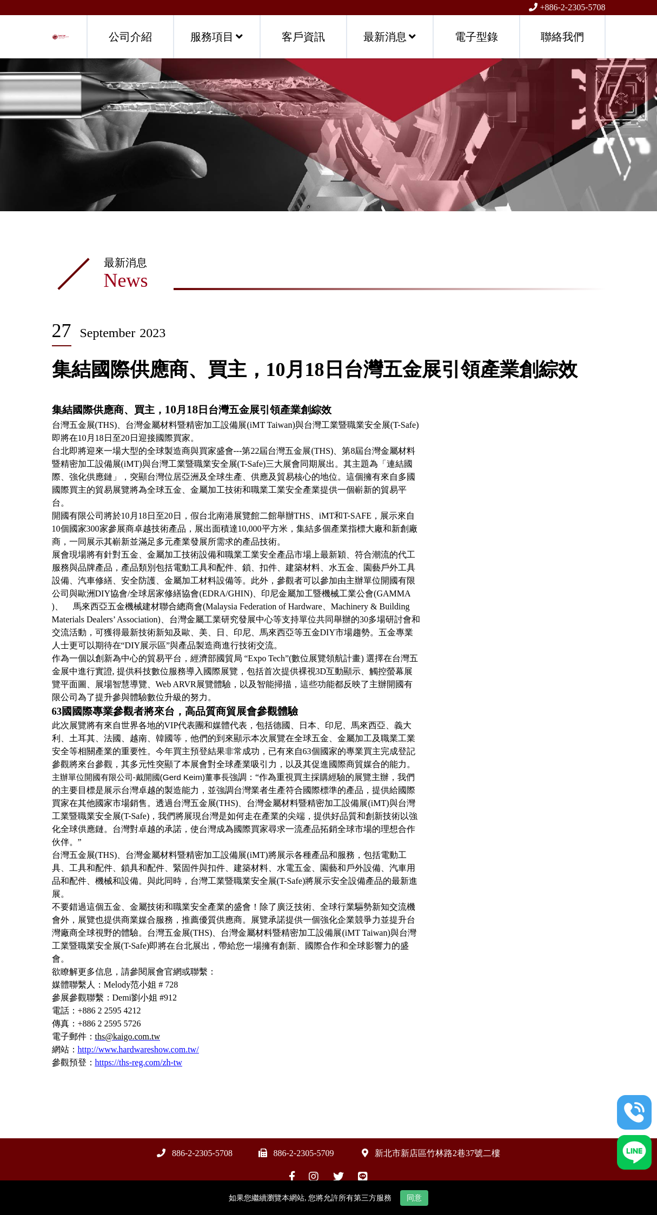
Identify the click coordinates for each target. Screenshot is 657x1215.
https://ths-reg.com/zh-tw (138, 1062)
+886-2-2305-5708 (572, 7)
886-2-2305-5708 (202, 1153)
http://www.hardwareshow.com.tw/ (138, 1049)
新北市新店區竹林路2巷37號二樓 (437, 1153)
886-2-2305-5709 (304, 1153)
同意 (414, 1198)
